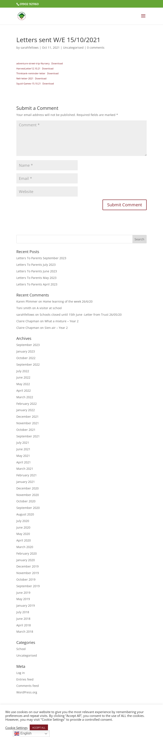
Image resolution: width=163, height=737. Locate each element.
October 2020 (25, 501)
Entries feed (25, 679)
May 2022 (23, 384)
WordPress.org (26, 692)
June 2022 (23, 377)
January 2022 (25, 410)
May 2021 (23, 456)
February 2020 (26, 553)
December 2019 (27, 566)
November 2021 (27, 423)
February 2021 (26, 475)
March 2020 (24, 547)
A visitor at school (49, 308)
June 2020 (23, 527)
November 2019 (27, 573)
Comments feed (27, 686)
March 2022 (24, 397)
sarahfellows (30, 47)
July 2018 (22, 612)
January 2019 (25, 605)
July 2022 (22, 371)
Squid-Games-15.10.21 (28, 83)
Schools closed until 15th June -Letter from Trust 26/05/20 (81, 315)
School (21, 649)
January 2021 (25, 482)
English (22, 733)
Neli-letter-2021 (24, 78)
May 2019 (23, 599)
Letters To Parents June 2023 (36, 271)
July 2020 (22, 521)
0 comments (95, 47)
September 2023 (28, 345)
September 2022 (28, 364)
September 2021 (28, 436)
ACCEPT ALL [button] (38, 727)
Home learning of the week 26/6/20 (68, 301)
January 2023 (25, 351)
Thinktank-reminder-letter (30, 73)
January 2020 (25, 560)
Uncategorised (73, 47)
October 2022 (25, 358)
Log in (20, 673)
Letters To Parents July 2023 (36, 265)
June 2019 (23, 593)
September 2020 (28, 508)
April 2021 (23, 462)
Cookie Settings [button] (16, 728)
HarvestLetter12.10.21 (28, 68)
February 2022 (26, 404)
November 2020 (27, 495)
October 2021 (25, 430)
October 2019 (25, 579)
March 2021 (24, 469)
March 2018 (24, 632)
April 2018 (23, 625)
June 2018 (23, 619)
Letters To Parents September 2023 (41, 258)
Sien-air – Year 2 (56, 328)
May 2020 (23, 534)
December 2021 (27, 417)
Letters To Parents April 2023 (36, 284)
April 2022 (23, 390)
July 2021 (22, 443)
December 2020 (27, 488)
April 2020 (23, 540)
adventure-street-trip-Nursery (33, 63)
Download (57, 63)
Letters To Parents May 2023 (36, 278)
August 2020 (25, 514)
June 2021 (23, 449)
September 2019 (28, 586)
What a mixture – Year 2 (62, 321)
